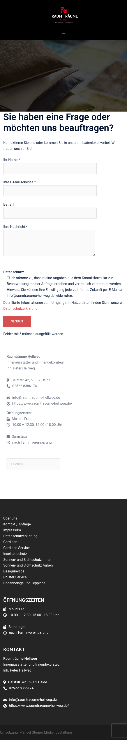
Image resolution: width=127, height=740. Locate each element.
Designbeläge (13, 571)
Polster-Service (15, 577)
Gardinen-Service (16, 548)
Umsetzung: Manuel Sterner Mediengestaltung (36, 732)
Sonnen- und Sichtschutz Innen (27, 560)
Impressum (12, 530)
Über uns (10, 518)
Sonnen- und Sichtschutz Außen (28, 565)
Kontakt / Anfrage (17, 524)
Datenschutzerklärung (20, 308)
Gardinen (10, 542)
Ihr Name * (50, 164)
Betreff (50, 208)
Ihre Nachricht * (49, 241)
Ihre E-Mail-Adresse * (50, 186)
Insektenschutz (15, 554)
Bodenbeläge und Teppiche (24, 583)
